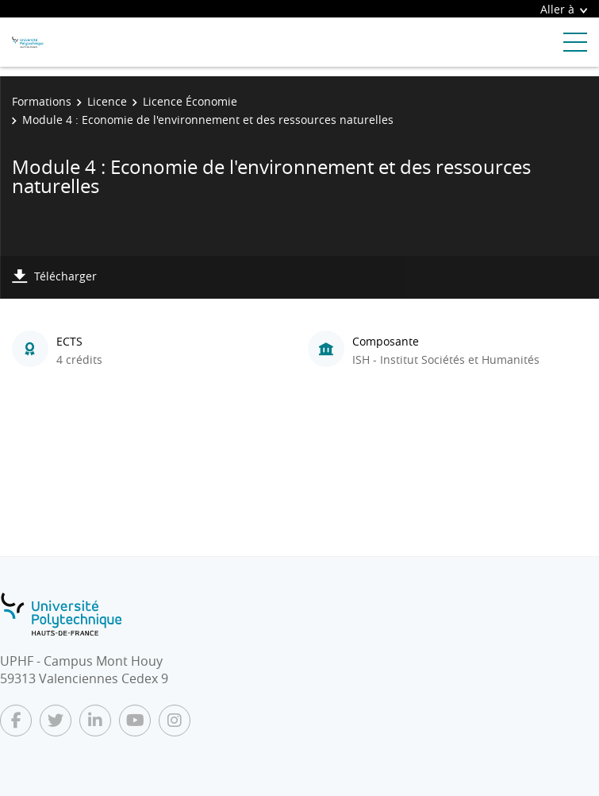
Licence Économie (190, 101)
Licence (107, 101)
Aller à (563, 9)
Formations (41, 101)
